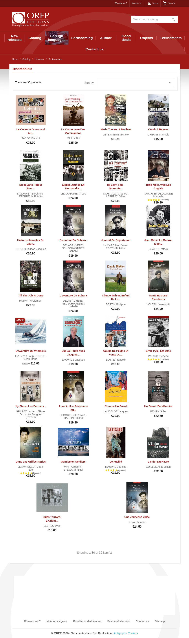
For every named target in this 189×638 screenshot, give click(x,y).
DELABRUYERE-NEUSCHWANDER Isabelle (73, 248)
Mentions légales (57, 621)
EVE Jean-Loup (24, 356)
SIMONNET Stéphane (30, 193)
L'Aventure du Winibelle (31, 350)
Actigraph (119, 633)
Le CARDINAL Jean (115, 245)
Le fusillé (116, 461)
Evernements (170, 38)
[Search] (154, 19)
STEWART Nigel (73, 469)
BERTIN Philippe (116, 304)
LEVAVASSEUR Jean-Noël (31, 468)
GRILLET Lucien (26, 411)
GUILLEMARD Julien (158, 466)
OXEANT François (158, 134)
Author (106, 38)
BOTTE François (116, 359)
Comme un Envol (116, 406)
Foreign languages (56, 38)
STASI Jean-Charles (115, 193)
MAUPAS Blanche (115, 466)
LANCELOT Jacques (116, 411)
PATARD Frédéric (158, 356)
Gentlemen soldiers (73, 461)
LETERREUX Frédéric (31, 196)
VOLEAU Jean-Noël (158, 304)
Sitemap (160, 621)
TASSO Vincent (31, 138)
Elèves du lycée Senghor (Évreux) (32, 414)
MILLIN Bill (73, 138)
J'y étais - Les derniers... (30, 406)
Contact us (94, 49)
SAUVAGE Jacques (73, 359)
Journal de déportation (115, 240)
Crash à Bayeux (158, 129)
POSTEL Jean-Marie (35, 357)
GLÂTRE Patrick (158, 248)
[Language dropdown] (137, 3)
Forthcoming (82, 38)
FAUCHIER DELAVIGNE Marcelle (158, 195)
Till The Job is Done (30, 295)
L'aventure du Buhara (73, 295)
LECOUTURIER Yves (73, 193)
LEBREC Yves (51, 525)
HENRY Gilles (158, 411)
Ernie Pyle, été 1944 (158, 350)
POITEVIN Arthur (116, 248)
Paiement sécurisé (118, 621)
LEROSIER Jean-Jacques (30, 248)
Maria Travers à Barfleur (115, 129)
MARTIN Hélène (73, 417)
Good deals (126, 38)
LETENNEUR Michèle (116, 134)
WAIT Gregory (73, 466)
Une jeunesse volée (137, 517)
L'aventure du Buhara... (73, 240)
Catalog (34, 38)
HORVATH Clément (30, 300)
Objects (146, 38)
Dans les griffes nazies (31, 461)
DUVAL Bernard (137, 522)
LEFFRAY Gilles (115, 196)
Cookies (133, 633)
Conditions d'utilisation (87, 621)
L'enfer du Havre (158, 461)
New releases (15, 38)
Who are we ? (121, 3)
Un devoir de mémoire (158, 406)
